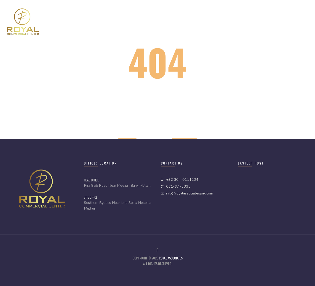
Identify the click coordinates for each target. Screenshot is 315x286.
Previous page (184, 135)
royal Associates (171, 257)
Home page (127, 135)
